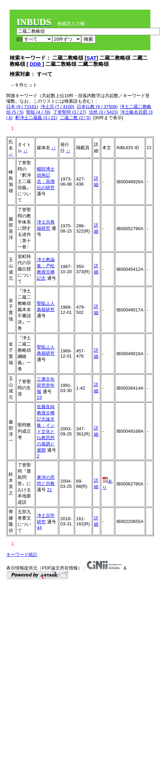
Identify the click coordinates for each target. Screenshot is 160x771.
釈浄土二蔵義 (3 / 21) (36, 117)
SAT (91, 58)
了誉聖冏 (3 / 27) (69, 112)
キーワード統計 (22, 554)
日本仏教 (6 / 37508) (97, 106)
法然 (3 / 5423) (103, 112)
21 (49, 489)
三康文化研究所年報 (46, 385)
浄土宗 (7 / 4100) (57, 106)
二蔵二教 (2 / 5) (75, 117)
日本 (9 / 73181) (22, 106)
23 (39, 397)
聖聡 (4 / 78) (38, 112)
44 (39, 527)
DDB (36, 64)
